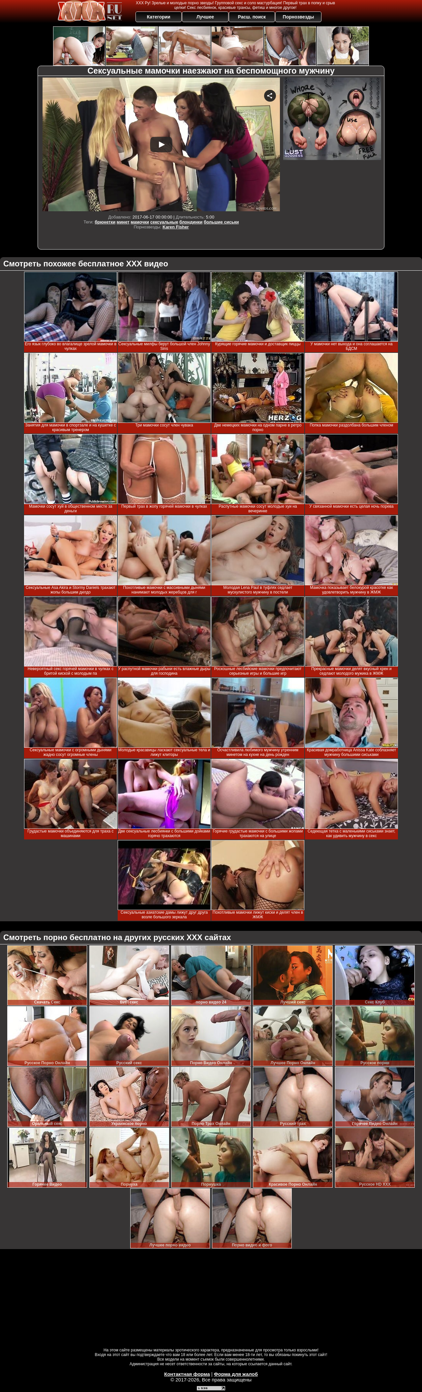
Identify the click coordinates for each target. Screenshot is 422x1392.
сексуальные (164, 222)
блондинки (190, 222)
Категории (158, 16)
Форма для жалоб (236, 1374)
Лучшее (205, 16)
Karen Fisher (176, 226)
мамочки (140, 222)
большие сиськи (221, 222)
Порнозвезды (298, 16)
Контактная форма (187, 1374)
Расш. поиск (252, 16)
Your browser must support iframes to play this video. (161, 144)
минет (123, 222)
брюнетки (105, 222)
